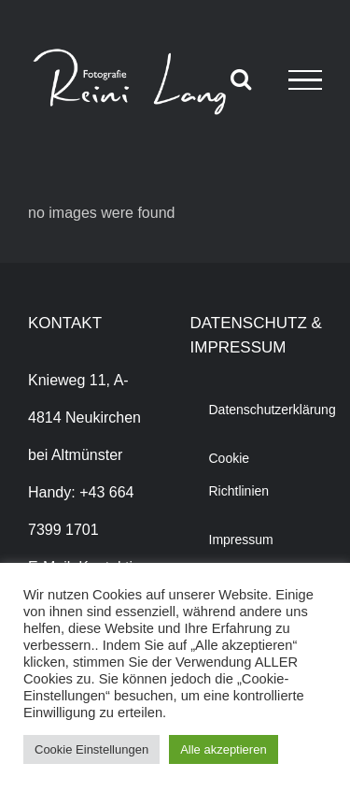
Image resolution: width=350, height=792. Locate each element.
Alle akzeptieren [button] (223, 749)
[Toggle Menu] (305, 80)
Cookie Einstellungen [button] (91, 749)
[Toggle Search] (241, 78)
